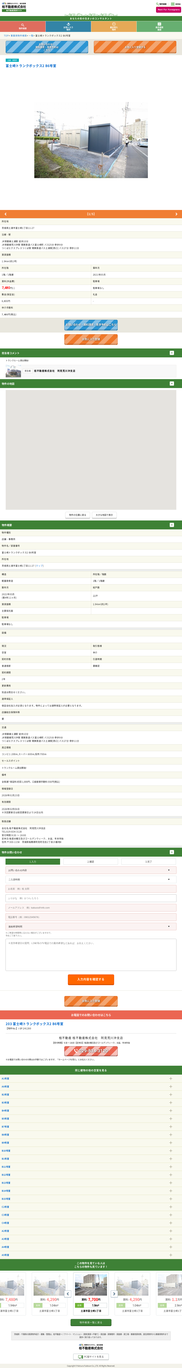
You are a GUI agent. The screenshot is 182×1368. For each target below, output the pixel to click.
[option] (91, 140)
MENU (176, 4)
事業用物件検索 (19, 35)
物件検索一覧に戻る (91, 1322)
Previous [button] (5, 214)
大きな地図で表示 (104, 515)
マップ (39, 565)
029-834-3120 (91, 1050)
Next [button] (176, 214)
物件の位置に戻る (77, 515)
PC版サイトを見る (91, 1356)
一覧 (31, 35)
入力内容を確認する (91, 979)
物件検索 (161, 4)
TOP (6, 35)
